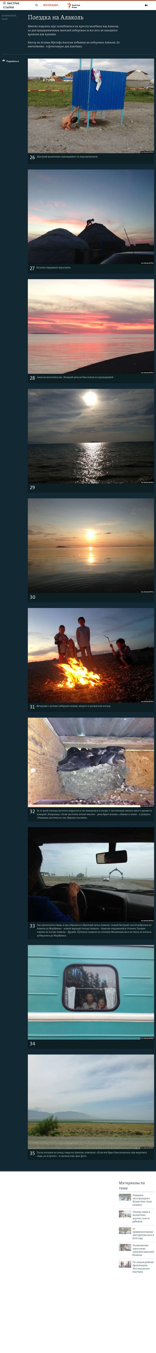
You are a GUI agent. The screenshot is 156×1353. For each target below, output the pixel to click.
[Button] (10, 62)
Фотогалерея (51, 5)
